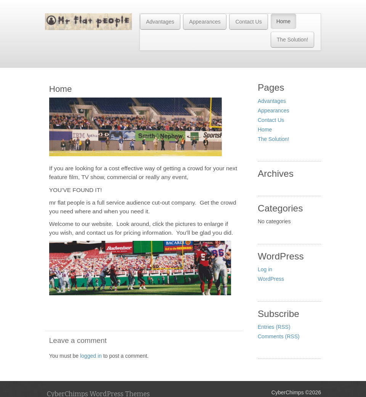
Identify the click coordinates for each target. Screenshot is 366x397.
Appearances (205, 22)
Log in (265, 269)
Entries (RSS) (274, 327)
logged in (91, 356)
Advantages (160, 22)
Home (283, 21)
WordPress (271, 279)
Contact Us (248, 22)
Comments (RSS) (279, 336)
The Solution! (292, 40)
